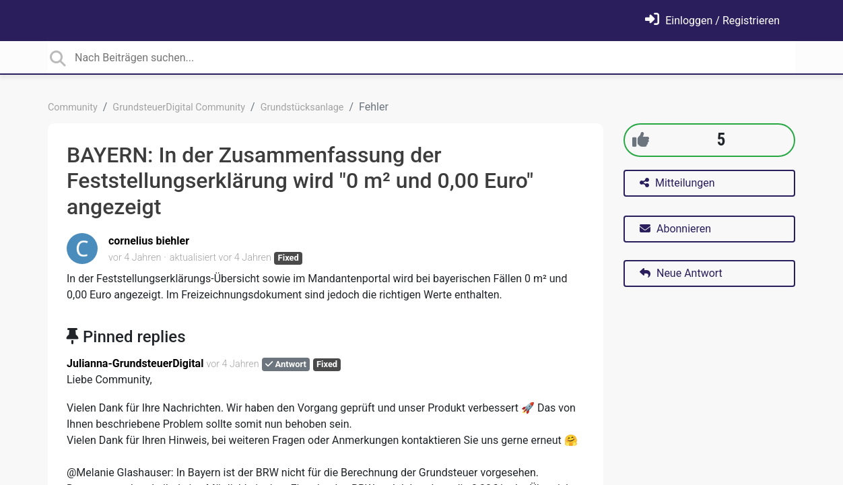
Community (73, 107)
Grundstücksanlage (302, 107)
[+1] (640, 140)
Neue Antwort (681, 273)
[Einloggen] (712, 20)
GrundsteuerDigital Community (178, 107)
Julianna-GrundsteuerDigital (135, 363)
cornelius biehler (148, 240)
